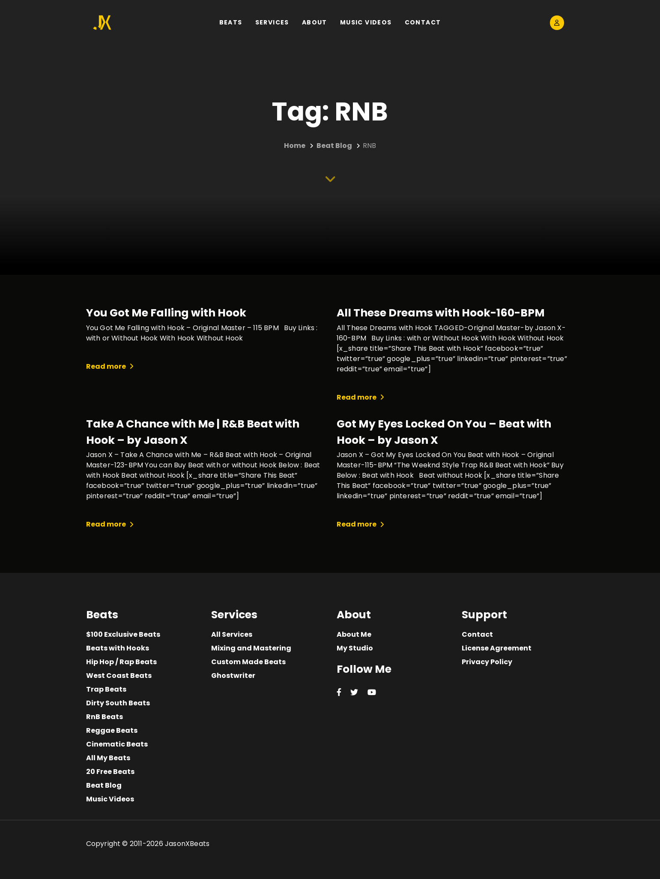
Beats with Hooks (117, 648)
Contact (477, 634)
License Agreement (497, 648)
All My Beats (108, 758)
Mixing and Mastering (251, 648)
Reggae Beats (111, 730)
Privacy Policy (487, 662)
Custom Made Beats (248, 662)
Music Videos (110, 799)
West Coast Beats (119, 675)
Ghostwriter (233, 675)
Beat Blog (104, 785)
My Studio (355, 648)
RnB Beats (104, 717)
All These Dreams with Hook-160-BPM (441, 312)
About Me (354, 634)
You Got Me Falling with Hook (166, 312)
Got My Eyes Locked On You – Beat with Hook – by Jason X (444, 432)
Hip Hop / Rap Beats (121, 662)
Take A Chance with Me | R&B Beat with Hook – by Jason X (192, 432)
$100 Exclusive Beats (123, 634)
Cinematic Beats (117, 744)
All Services (231, 634)
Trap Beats (106, 689)
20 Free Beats (110, 772)
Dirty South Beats (118, 703)
